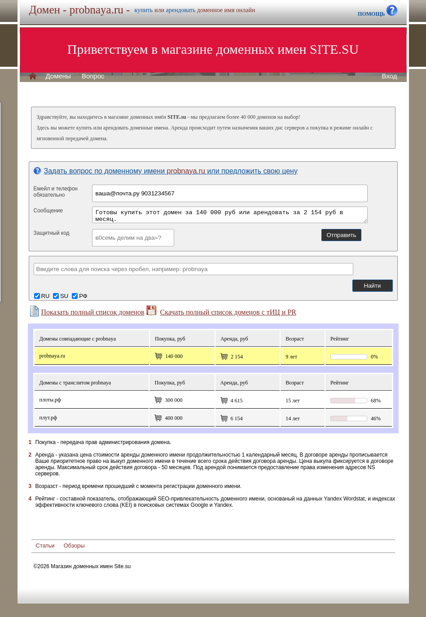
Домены (58, 76)
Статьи (45, 545)
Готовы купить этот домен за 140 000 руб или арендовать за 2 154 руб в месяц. (230, 215)
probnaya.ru (53, 356)
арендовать (180, 10)
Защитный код (52, 233)
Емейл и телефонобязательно (56, 192)
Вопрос (93, 76)
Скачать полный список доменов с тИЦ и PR (221, 310)
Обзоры (74, 545)
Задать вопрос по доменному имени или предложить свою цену (166, 171)
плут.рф (48, 417)
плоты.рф (50, 400)
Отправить (341, 235)
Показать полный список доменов (87, 311)
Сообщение (48, 210)
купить (143, 10)
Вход (389, 76)
